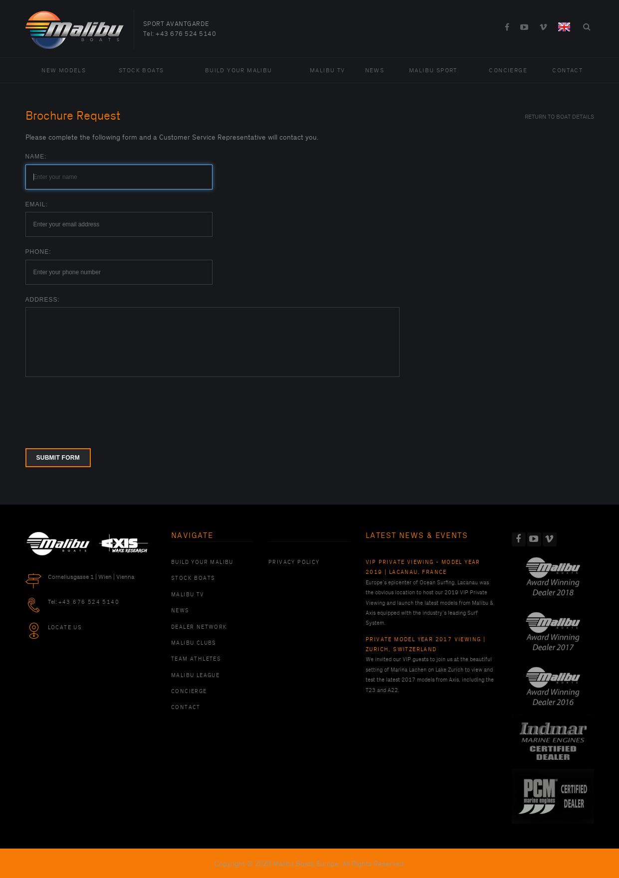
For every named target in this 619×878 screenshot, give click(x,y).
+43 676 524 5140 (186, 33)
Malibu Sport (433, 70)
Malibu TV (327, 70)
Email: (36, 204)
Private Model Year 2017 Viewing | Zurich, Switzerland (425, 645)
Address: (42, 299)
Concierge (508, 70)
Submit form (58, 457)
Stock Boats (141, 70)
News (375, 70)
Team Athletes (196, 659)
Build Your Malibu (238, 70)
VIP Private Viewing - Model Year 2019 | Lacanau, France (423, 567)
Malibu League (195, 676)
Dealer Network (199, 627)
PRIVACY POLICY (294, 562)
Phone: (38, 251)
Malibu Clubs (193, 643)
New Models (63, 70)
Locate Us (65, 628)
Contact (567, 70)
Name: (36, 156)
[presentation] (101, 406)
